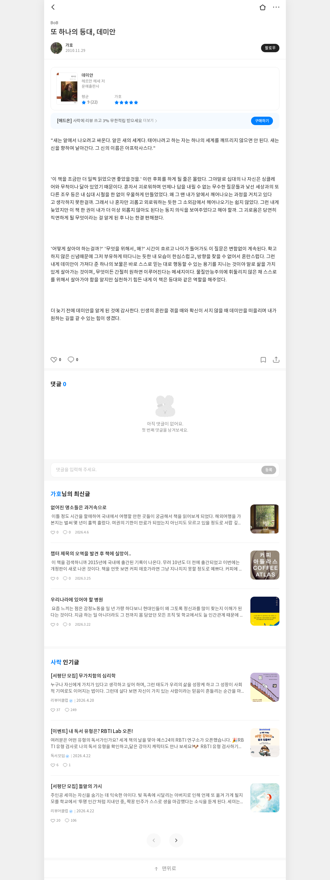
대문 (262, 7)
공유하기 (276, 360)
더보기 (276, 7)
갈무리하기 (263, 360)
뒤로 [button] (54, 7)
